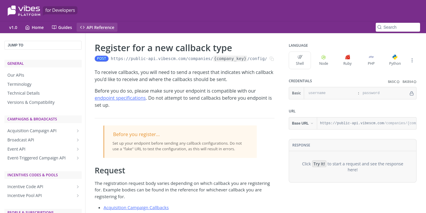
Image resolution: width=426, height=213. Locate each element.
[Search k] (398, 27)
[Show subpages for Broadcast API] (77, 140)
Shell (300, 60)
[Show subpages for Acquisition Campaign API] (77, 130)
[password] (384, 93)
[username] (330, 93)
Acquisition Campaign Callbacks (136, 207)
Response (301, 145)
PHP (371, 60)
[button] (393, 82)
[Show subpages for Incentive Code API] (77, 186)
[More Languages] (412, 60)
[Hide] (412, 93)
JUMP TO (15, 45)
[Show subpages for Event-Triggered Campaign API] (77, 158)
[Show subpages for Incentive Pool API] (77, 195)
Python (395, 60)
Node (323, 60)
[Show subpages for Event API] (77, 149)
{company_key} (230, 58)
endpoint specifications (120, 98)
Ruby (347, 60)
